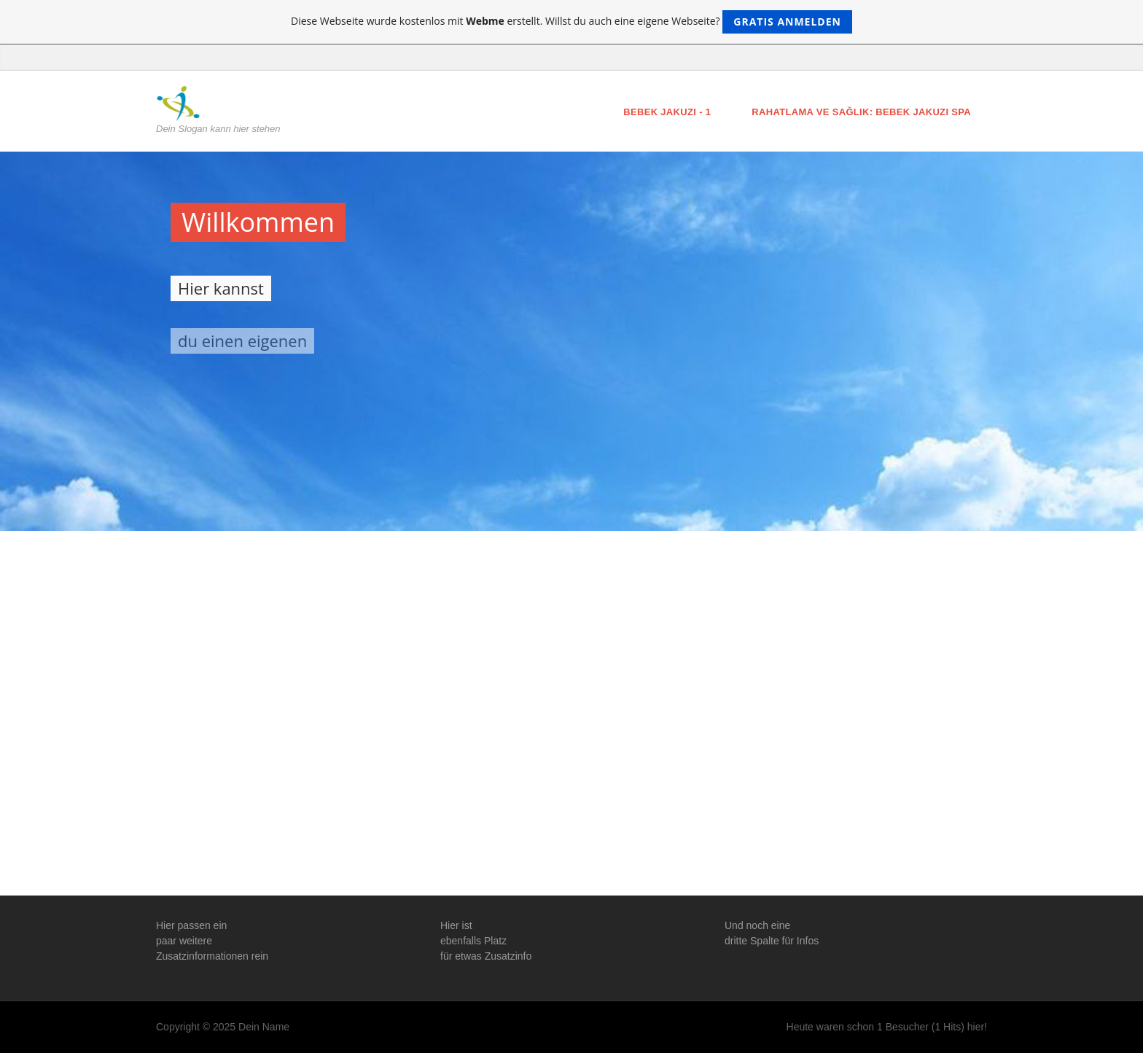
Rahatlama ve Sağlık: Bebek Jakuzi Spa (861, 111)
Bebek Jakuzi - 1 (667, 111)
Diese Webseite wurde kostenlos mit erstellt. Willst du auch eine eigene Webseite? (571, 22)
